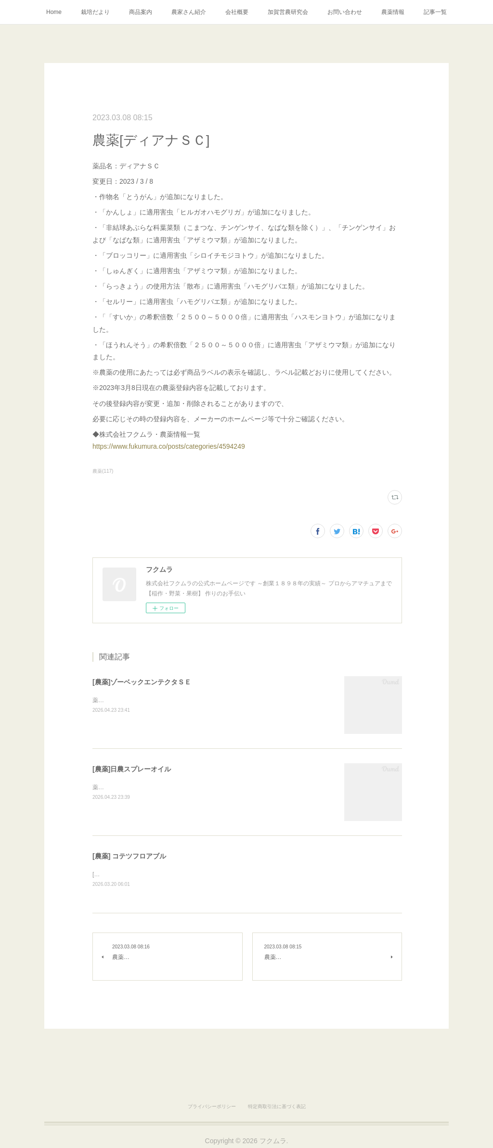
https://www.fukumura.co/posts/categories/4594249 (168, 446)
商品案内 (140, 12)
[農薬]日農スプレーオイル (131, 769)
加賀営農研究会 (288, 12)
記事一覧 (435, 12)
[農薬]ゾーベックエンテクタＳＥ (141, 682)
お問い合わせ (344, 12)
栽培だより (95, 12)
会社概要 (236, 12)
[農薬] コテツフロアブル (129, 856)
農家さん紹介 (188, 12)
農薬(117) (102, 471)
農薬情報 (392, 12)
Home (54, 12)
